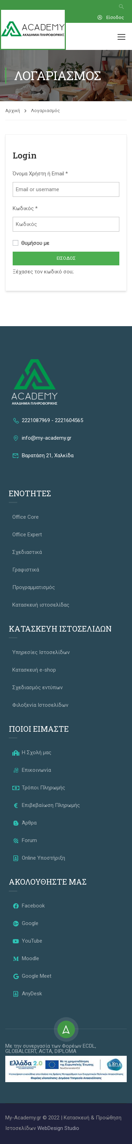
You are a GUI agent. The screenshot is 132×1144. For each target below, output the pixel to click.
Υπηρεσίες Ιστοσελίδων (41, 652)
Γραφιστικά (25, 570)
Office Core (25, 517)
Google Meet (31, 976)
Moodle (25, 958)
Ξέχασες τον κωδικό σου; (43, 272)
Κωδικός (25, 208)
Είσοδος (110, 17)
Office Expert (27, 534)
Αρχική (12, 110)
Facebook (28, 906)
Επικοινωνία (31, 770)
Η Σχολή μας (31, 752)
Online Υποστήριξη (38, 858)
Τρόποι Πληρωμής (38, 787)
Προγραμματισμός (33, 587)
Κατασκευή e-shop (34, 670)
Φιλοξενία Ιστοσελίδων (40, 705)
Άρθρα (24, 823)
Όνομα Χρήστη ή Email (40, 173)
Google (25, 923)
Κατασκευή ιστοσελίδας (40, 605)
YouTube (27, 941)
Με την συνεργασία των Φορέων (44, 1046)
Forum (24, 840)
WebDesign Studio (58, 1128)
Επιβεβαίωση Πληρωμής (46, 805)
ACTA (45, 1051)
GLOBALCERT (20, 1051)
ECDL (89, 1046)
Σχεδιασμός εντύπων (37, 687)
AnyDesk (27, 993)
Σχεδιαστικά (27, 552)
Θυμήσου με (31, 243)
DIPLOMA (65, 1051)
